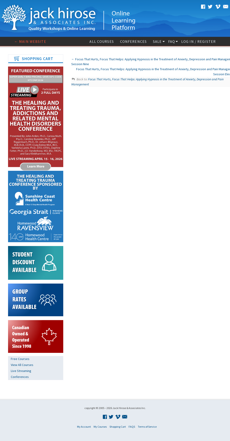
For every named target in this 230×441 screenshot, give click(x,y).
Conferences (133, 41)
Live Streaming (21, 371)
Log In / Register (198, 41)
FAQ (171, 41)
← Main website (30, 41)
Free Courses (20, 359)
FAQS (132, 426)
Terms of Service (147, 426)
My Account (84, 426)
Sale (157, 41)
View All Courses (22, 365)
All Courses (101, 41)
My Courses (100, 426)
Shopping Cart (117, 426)
